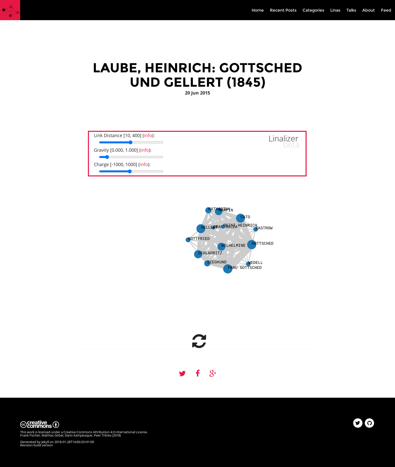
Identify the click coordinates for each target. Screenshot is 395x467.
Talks (351, 10)
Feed (386, 10)
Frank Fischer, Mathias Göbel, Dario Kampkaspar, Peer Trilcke (65, 435)
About (368, 10)
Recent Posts (283, 10)
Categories (313, 10)
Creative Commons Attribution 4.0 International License (105, 432)
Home (258, 10)
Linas (335, 10)
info (148, 135)
